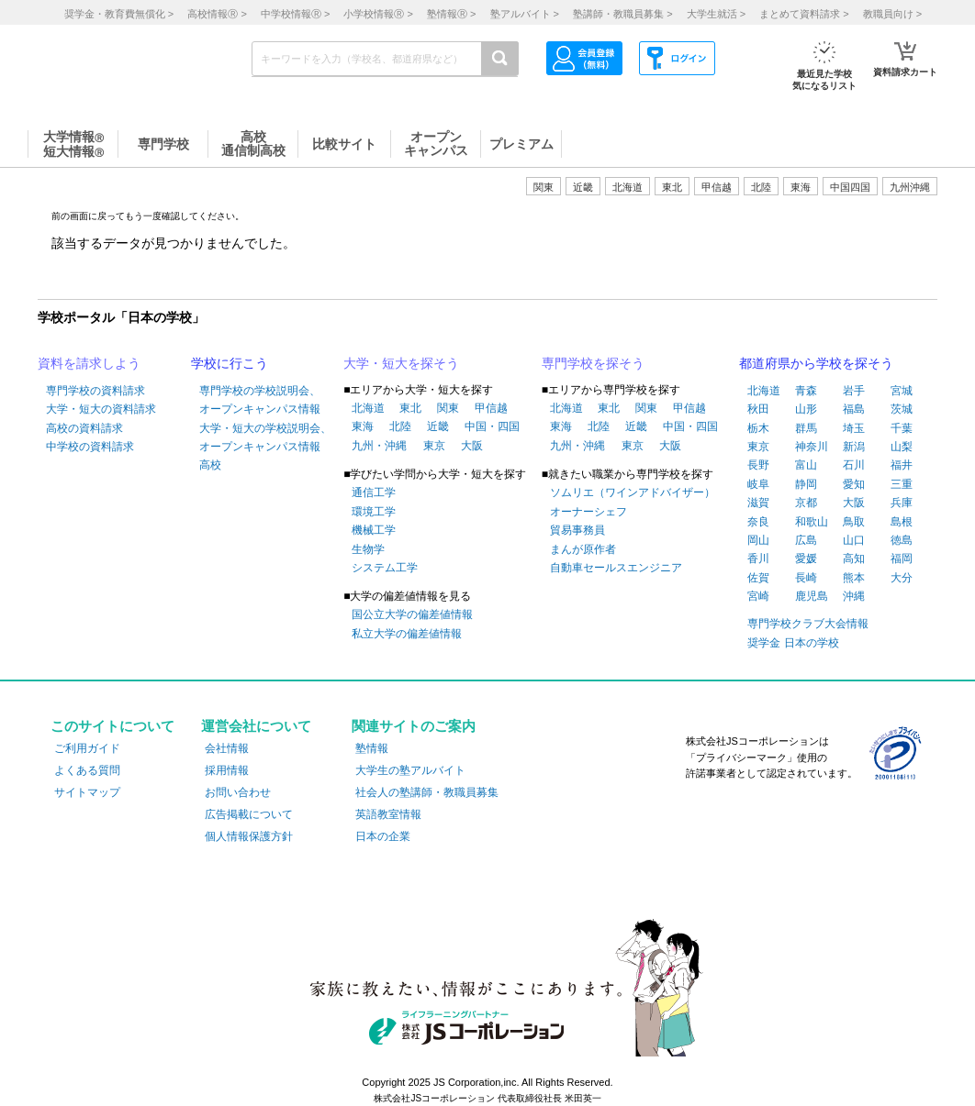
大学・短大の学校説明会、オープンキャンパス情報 (265, 437)
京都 (806, 502)
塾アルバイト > (524, 13)
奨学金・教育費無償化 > (119, 13)
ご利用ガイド (87, 748)
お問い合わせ (238, 792)
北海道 (627, 187)
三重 (902, 484)
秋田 (758, 409)
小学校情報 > (377, 13)
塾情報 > (451, 13)
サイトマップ (87, 792)
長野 (758, 465)
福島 (854, 409)
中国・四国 (492, 426)
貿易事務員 (577, 530)
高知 (854, 558)
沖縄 (854, 596)
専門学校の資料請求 (95, 390)
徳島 (902, 540)
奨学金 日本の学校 (792, 642)
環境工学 (374, 511)
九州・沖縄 (379, 445)
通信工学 (374, 492)
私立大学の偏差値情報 (407, 633)
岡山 (758, 540)
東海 (363, 426)
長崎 (806, 577)
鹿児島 (811, 596)
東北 (410, 408)
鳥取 (854, 521)
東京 (434, 445)
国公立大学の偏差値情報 (412, 614)
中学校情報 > (295, 13)
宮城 (902, 390)
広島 (806, 540)
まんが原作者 (583, 549)
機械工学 (374, 530)
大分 (902, 577)
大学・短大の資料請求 (101, 409)
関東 (448, 408)
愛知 (854, 484)
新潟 (854, 446)
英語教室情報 (388, 814)
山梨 (902, 446)
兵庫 (902, 502)
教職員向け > (892, 13)
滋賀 (758, 502)
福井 (902, 465)
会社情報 (227, 748)
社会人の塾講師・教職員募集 (427, 792)
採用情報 (227, 770)
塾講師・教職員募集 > (622, 13)
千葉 (902, 428)
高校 (210, 465)
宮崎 (758, 596)
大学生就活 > (716, 13)
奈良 (758, 521)
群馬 (806, 428)
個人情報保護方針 (249, 836)
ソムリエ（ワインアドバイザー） (632, 492)
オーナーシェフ (588, 511)
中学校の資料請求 (90, 446)
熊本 (854, 577)
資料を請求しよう (89, 363)
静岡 (806, 484)
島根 (902, 521)
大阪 (472, 445)
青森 (806, 390)
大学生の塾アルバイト (410, 770)
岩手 (854, 390)
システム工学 (385, 567)
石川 (854, 465)
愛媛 (806, 558)
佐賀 (758, 577)
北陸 (400, 426)
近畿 (438, 426)
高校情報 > (216, 13)
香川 (758, 558)
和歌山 (811, 521)
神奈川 (811, 446)
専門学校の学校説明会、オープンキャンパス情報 (259, 399)
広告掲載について (249, 814)
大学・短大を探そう (401, 363)
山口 (854, 540)
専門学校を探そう (593, 363)
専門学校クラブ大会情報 (808, 623)
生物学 (368, 549)
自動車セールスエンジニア (616, 567)
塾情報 (371, 748)
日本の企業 (382, 836)
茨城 (902, 409)
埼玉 (854, 428)
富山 (806, 465)
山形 (806, 409)
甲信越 (491, 408)
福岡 (902, 558)
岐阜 (758, 484)
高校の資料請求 (84, 428)
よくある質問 (87, 770)
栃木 (758, 428)
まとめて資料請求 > (803, 13)
